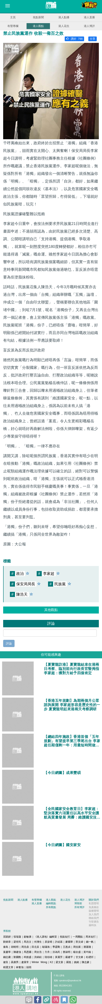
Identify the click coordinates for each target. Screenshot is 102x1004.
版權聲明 (94, 910)
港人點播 (63, 17)
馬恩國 (27, 952)
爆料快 (92, 925)
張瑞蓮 (17, 936)
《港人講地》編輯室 (45, 936)
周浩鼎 (25, 946)
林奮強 (20, 967)
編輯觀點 (51, 903)
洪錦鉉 (38, 957)
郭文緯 (79, 941)
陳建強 (17, 952)
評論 (9, 643)
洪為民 (56, 952)
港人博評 (89, 26)
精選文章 (8, 967)
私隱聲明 (94, 903)
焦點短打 (65, 936)
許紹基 (59, 941)
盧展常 (25, 962)
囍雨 (28, 967)
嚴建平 (69, 957)
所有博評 (79, 907)
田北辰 (35, 946)
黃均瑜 (87, 952)
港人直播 (89, 17)
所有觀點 (51, 907)
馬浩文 (27, 941)
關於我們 (94, 899)
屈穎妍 (7, 936)
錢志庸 (7, 957)
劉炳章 (7, 941)
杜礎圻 (90, 957)
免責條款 (94, 907)
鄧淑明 (66, 952)
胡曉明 (15, 946)
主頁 (13, 17)
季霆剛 (56, 946)
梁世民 (17, 941)
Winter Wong (39, 962)
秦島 (5, 946)
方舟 (47, 952)
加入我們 (94, 914)
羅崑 (68, 962)
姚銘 (76, 962)
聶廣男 (15, 962)
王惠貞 (66, 946)
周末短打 (91, 936)
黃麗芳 (59, 957)
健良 (5, 962)
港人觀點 (38, 26)
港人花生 (63, 26)
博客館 (78, 903)
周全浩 (38, 952)
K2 (51, 962)
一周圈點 (78, 936)
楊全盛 (77, 952)
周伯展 (77, 946)
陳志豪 (85, 962)
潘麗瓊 (87, 946)
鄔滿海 (46, 946)
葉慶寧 (7, 952)
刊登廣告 (94, 921)
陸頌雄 (48, 957)
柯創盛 (27, 957)
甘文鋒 (79, 957)
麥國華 (69, 941)
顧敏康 (27, 936)
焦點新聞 (38, 17)
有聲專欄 (12, 26)
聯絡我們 (94, 918)
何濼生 (38, 941)
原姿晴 (48, 941)
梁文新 (59, 962)
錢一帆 (90, 941)
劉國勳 (17, 957)
